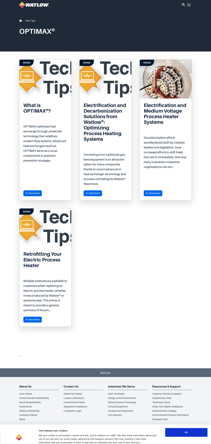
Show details (155, 438)
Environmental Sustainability (34, 398)
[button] (183, 5)
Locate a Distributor (74, 398)
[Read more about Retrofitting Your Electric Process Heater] (45, 259)
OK (186, 416)
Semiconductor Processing (122, 402)
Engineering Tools (161, 398)
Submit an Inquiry (73, 394)
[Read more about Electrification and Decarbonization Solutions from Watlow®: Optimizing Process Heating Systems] (105, 122)
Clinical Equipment (118, 406)
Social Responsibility (30, 402)
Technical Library (161, 402)
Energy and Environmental (122, 398)
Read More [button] (32, 193)
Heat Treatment (116, 394)
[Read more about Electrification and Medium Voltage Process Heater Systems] (166, 114)
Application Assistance (75, 406)
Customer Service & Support (166, 394)
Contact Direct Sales (74, 402)
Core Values (25, 394)
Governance (25, 406)
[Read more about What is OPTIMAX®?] (45, 108)
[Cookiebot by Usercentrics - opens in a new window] (19, 438)
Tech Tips (30, 20)
